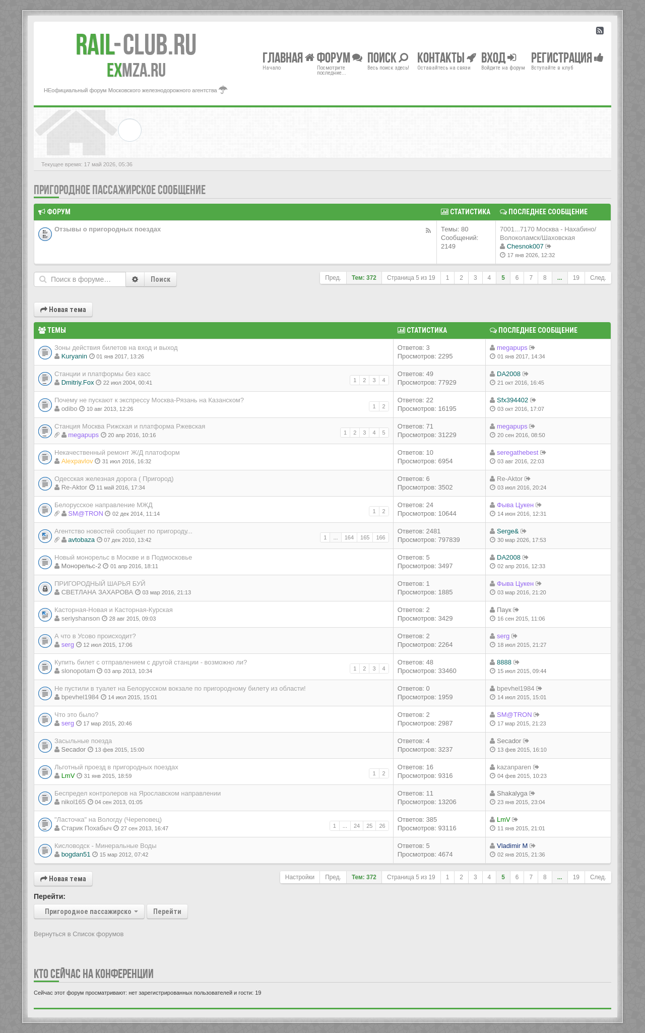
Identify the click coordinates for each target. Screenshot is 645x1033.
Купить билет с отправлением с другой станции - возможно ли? (150, 662)
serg (67, 644)
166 (380, 537)
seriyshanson (80, 618)
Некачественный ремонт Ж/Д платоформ (117, 452)
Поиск (160, 279)
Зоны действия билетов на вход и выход (116, 347)
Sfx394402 (512, 400)
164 (349, 537)
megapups (512, 347)
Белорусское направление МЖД (103, 505)
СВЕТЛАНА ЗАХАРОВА (97, 592)
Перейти (167, 911)
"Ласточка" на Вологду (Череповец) (108, 819)
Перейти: (50, 896)
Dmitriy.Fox (77, 382)
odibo (69, 408)
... (559, 277)
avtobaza (81, 539)
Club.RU (136, 44)
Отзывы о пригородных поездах (107, 229)
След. (598, 277)
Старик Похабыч (86, 828)
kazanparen (514, 767)
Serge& (508, 531)
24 (357, 826)
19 (576, 277)
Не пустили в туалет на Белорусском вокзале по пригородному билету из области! (180, 688)
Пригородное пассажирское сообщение (120, 190)
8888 (504, 662)
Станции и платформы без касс (102, 374)
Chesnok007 (525, 246)
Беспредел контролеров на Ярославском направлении (137, 793)
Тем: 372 (364, 277)
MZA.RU (136, 70)
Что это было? (76, 714)
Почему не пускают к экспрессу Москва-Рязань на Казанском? (149, 400)
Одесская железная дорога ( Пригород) (114, 478)
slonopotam (78, 671)
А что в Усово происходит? (95, 636)
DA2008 (509, 374)
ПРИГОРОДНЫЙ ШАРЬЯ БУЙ (100, 583)
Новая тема (63, 310)
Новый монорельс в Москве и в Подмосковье (123, 557)
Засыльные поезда (83, 741)
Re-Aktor (74, 487)
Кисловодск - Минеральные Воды (105, 845)
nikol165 (73, 802)
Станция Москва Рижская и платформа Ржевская (129, 426)
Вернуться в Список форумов (79, 934)
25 (369, 826)
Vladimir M (512, 845)
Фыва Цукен (515, 505)
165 (364, 537)
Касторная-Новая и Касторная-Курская (113, 610)
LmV (68, 775)
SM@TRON (85, 513)
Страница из (411, 277)
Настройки (299, 877)
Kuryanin (74, 356)
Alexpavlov (77, 461)
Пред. (333, 277)
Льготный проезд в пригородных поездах (116, 767)
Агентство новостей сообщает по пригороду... (123, 531)
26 (382, 826)
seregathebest (517, 452)
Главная (288, 57)
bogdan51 (76, 854)
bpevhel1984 (80, 697)
